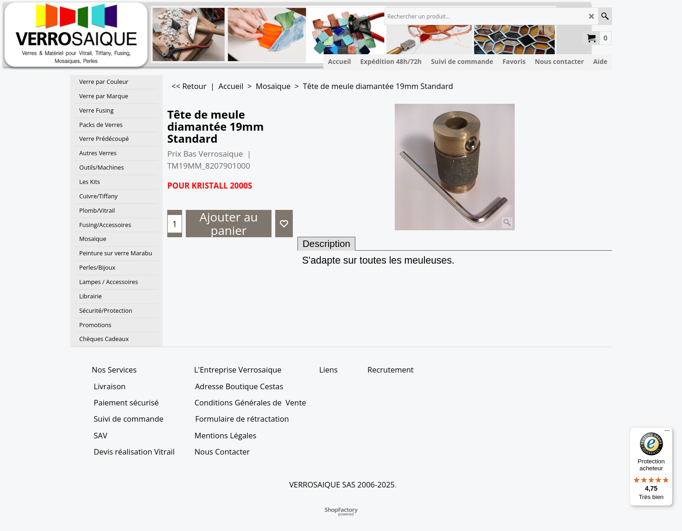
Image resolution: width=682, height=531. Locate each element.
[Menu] (667, 432)
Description (326, 243)
